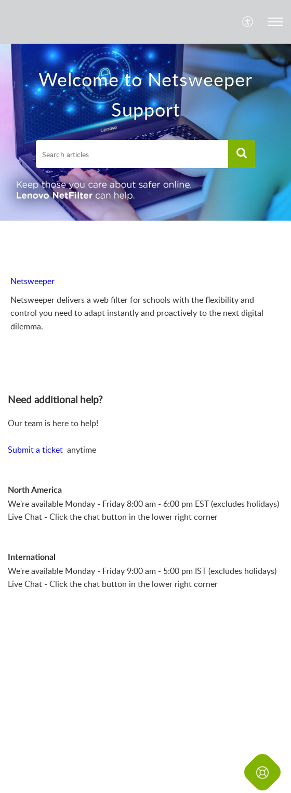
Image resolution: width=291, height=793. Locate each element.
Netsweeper (32, 281)
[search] (132, 154)
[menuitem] (248, 22)
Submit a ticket (36, 449)
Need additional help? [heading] (55, 399)
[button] (248, 22)
